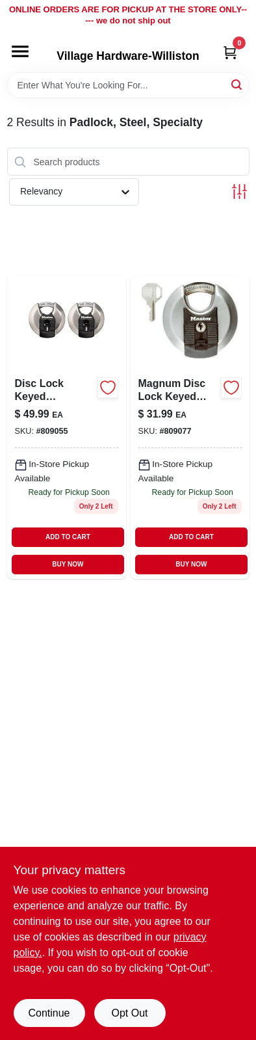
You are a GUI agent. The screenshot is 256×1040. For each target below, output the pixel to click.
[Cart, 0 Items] (230, 52)
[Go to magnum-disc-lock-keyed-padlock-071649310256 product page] (190, 427)
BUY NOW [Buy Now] (67, 564)
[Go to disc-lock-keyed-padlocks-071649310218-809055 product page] (66, 427)
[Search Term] (128, 85)
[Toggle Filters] (239, 191)
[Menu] (20, 51)
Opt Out (129, 1013)
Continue (49, 1013)
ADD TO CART (67, 536)
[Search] (237, 84)
